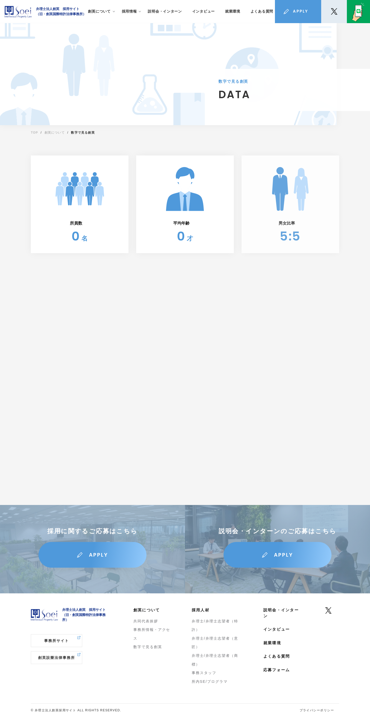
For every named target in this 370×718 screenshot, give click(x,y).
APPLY (98, 554)
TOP (34, 132)
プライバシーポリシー (317, 710)
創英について (54, 132)
